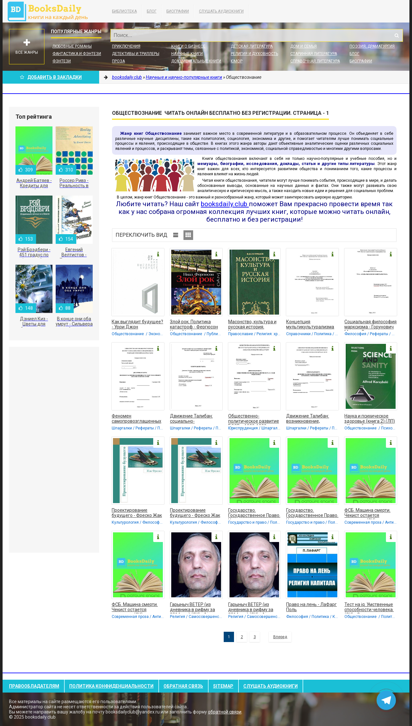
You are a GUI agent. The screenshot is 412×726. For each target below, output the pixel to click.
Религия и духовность (254, 53)
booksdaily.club (51, 11)
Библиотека (124, 11)
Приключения (126, 46)
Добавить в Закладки (51, 77)
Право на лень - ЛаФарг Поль (311, 607)
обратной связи (224, 711)
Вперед (280, 637)
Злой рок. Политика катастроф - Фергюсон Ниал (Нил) (194, 325)
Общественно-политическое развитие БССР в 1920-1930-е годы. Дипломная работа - (253, 419)
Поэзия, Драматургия (372, 46)
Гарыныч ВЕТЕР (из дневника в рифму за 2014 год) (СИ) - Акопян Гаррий (195, 607)
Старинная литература (313, 53)
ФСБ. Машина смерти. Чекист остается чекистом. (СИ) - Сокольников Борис (367, 513)
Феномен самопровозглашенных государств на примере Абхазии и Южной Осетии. (137, 419)
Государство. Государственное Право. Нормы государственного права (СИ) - (254, 513)
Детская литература (252, 46)
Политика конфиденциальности (111, 686)
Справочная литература (315, 61)
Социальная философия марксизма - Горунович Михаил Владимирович (370, 325)
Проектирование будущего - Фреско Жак (137, 513)
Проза (118, 61)
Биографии (177, 11)
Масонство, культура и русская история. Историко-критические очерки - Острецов (252, 325)
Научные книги (187, 53)
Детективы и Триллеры (135, 53)
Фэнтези (61, 61)
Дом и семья (303, 46)
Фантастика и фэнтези (76, 53)
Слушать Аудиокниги (221, 11)
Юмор (236, 61)
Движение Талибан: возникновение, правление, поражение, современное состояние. (311, 419)
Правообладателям (34, 686)
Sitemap (223, 686)
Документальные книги (196, 61)
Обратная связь (183, 686)
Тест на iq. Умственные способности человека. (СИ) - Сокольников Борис (369, 607)
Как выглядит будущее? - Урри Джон (137, 324)
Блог (151, 11)
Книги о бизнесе (188, 46)
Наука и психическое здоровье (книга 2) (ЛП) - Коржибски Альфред (369, 419)
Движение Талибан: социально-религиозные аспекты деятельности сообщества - (193, 419)
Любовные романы (72, 46)
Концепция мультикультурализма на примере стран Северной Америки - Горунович (310, 325)
